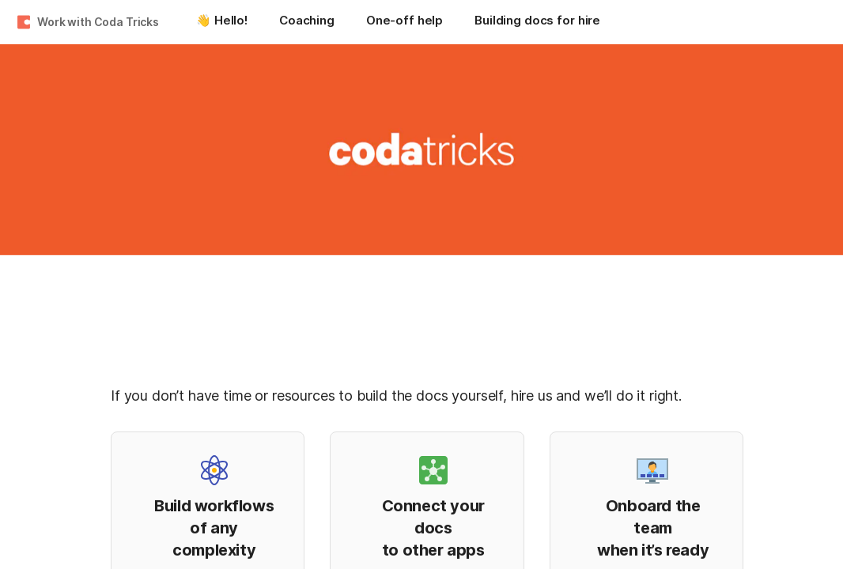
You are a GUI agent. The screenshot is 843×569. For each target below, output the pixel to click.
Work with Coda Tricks (98, 21)
